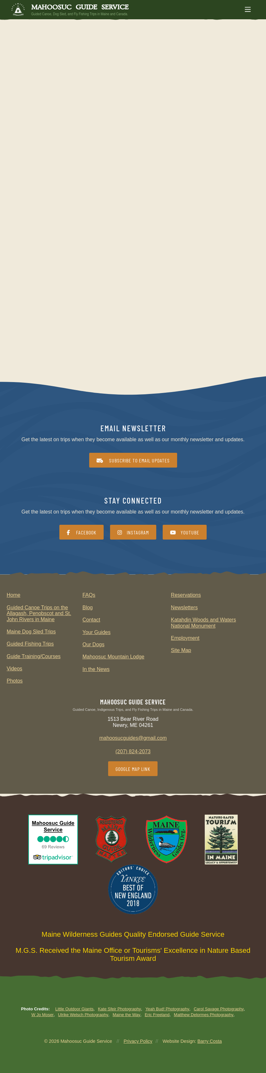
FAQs (88, 595)
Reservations (186, 595)
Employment (185, 638)
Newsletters (184, 607)
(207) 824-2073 (133, 751)
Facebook (81, 532)
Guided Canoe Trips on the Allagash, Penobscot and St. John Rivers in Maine (39, 613)
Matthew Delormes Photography (204, 1014)
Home (14, 595)
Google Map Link (133, 769)
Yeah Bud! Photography (167, 1008)
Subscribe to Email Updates (133, 460)
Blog (87, 607)
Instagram (133, 532)
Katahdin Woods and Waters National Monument (203, 622)
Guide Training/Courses (34, 656)
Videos (14, 668)
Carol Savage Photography (219, 1008)
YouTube (184, 532)
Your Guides (96, 632)
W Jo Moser (42, 1014)
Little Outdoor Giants (74, 1008)
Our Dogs (93, 644)
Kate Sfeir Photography (119, 1008)
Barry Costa (209, 1041)
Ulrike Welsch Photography (83, 1014)
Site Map (181, 650)
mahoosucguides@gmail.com (133, 738)
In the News (95, 669)
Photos (15, 681)
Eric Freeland (157, 1014)
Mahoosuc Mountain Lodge (113, 656)
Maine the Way (126, 1014)
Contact (91, 619)
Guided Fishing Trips (30, 644)
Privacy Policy (138, 1041)
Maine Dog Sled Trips (31, 631)
